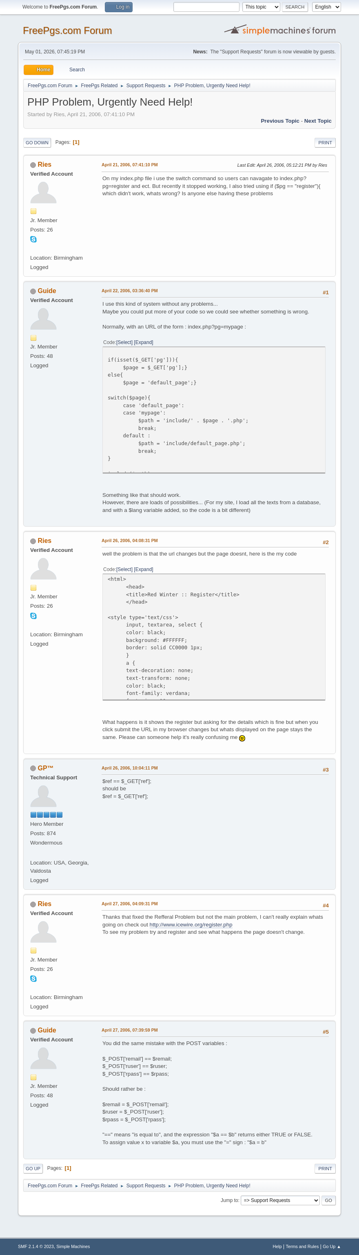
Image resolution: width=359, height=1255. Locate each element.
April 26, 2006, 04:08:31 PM (130, 540)
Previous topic (280, 121)
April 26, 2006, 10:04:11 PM (130, 767)
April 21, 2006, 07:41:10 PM (130, 164)
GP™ (45, 768)
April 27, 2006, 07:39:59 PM (130, 1030)
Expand (143, 342)
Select (124, 342)
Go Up (33, 1168)
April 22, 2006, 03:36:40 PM (130, 290)
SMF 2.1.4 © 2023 (36, 1246)
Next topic (318, 121)
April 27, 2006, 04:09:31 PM (130, 903)
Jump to (229, 1200)
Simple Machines (73, 1246)
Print (325, 142)
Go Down (37, 142)
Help (277, 1246)
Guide (47, 290)
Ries (44, 164)
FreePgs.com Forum (67, 30)
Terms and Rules (302, 1246)
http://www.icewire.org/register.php (191, 925)
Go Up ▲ (332, 1246)
